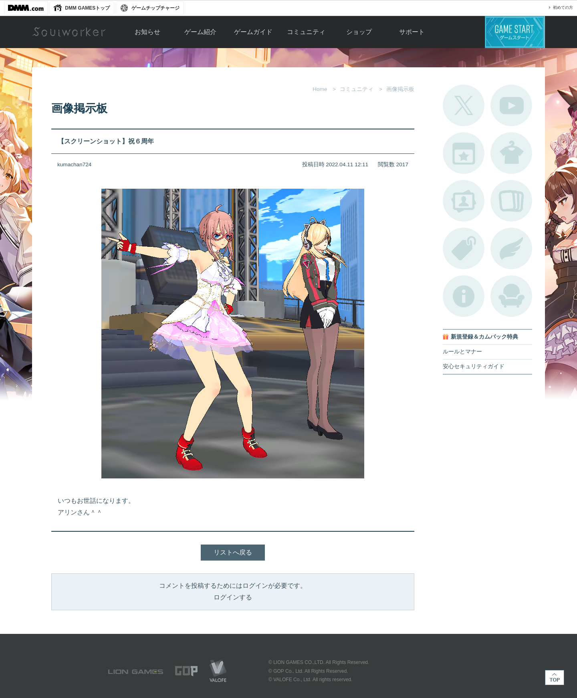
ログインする (233, 597)
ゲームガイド (253, 31)
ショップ (359, 31)
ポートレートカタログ (463, 201)
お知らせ (147, 31)
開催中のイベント (463, 153)
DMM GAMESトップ (87, 8)
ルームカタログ (511, 296)
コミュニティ (306, 31)
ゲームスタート (515, 32)
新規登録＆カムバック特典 (484, 337)
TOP (554, 677)
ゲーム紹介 (200, 31)
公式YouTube (511, 105)
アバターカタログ (511, 153)
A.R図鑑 (511, 201)
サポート (412, 31)
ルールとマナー (462, 352)
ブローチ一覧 (511, 248)
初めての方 (563, 7)
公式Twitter (463, 105)
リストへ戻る (233, 552)
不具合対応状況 (463, 296)
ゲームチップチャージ (155, 8)
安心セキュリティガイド (473, 366)
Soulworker (69, 32)
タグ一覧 (463, 248)
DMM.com (26, 8)
